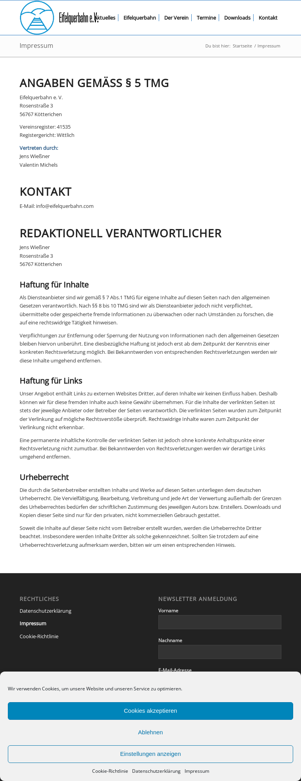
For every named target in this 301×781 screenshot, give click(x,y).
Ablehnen (150, 732)
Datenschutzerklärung (156, 771)
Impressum (197, 771)
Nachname (170, 640)
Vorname (168, 610)
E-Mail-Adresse (175, 670)
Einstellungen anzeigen (150, 753)
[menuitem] (104, 17)
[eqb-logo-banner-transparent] (59, 17)
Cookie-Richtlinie (110, 771)
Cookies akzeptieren (150, 710)
